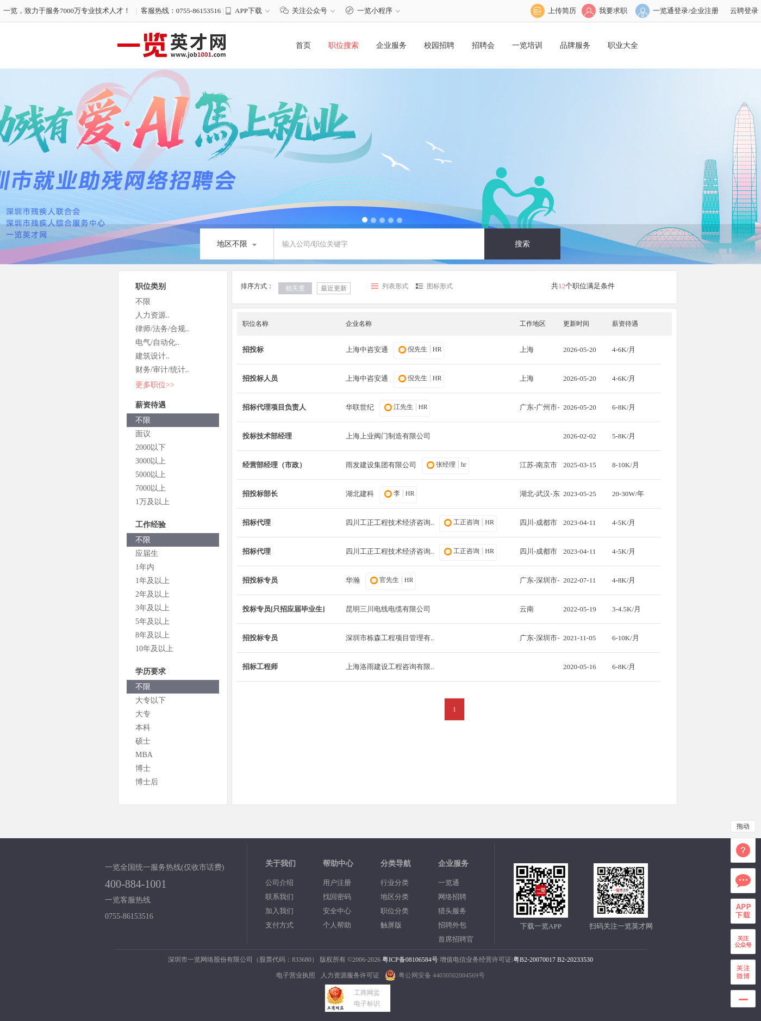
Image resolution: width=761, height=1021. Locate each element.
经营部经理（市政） (274, 465)
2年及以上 (152, 594)
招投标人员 (260, 378)
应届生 (146, 553)
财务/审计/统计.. (162, 370)
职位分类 (394, 911)
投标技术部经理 (267, 436)
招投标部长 (260, 494)
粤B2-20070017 (534, 959)
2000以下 (150, 447)
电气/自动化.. (157, 342)
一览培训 (527, 45)
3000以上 (150, 461)
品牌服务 (575, 45)
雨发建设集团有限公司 (381, 465)
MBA (144, 755)
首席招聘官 (455, 939)
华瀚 (353, 580)
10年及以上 (154, 649)
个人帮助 (337, 925)
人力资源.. (152, 315)
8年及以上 (152, 635)
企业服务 (391, 45)
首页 (303, 45)
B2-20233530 (575, 959)
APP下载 (248, 11)
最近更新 (334, 288)
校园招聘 (439, 45)
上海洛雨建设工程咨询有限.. (390, 667)
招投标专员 (260, 580)
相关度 (295, 288)
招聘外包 (452, 925)
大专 (143, 714)
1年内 (144, 567)
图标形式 (440, 286)
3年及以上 (152, 608)
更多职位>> (154, 385)
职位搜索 (343, 45)
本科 (143, 727)
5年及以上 (152, 621)
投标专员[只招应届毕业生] (283, 609)
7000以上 (150, 488)
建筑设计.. (152, 356)
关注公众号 (310, 11)
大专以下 (150, 700)
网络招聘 (452, 897)
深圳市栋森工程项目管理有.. (390, 638)
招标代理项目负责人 (274, 407)
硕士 (143, 741)
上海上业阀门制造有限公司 (388, 436)
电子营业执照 (295, 975)
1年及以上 (152, 581)
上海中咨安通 (367, 349)
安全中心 (337, 911)
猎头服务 (452, 911)
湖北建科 (360, 494)
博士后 (146, 782)
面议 (143, 434)
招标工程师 (260, 667)
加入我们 (279, 911)
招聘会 (483, 45)
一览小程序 (374, 11)
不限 (143, 302)
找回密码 (337, 897)
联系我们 (279, 897)
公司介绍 (279, 882)
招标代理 (256, 522)
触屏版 (391, 925)
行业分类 (394, 882)
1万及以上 (152, 502)
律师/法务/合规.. (162, 329)
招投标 (253, 349)
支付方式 (279, 925)
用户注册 (337, 882)
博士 (143, 768)
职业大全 (623, 45)
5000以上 (150, 475)
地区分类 (394, 897)
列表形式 (395, 286)
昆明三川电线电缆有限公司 (388, 609)
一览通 (448, 882)
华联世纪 (360, 407)
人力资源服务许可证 (350, 975)
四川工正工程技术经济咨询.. (390, 522)
